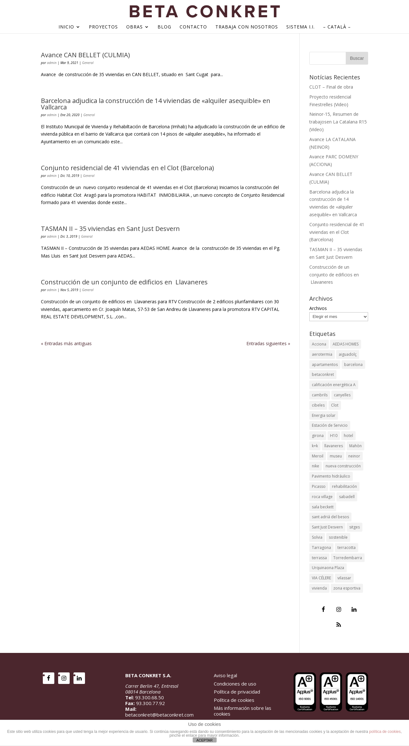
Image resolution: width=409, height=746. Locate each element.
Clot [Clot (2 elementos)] (334, 405)
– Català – (337, 27)
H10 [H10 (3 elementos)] (333, 435)
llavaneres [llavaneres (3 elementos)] (333, 445)
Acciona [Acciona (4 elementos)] (319, 344)
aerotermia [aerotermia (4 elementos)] (322, 354)
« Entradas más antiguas (66, 343)
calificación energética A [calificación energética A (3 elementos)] (334, 384)
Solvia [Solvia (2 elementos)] (317, 537)
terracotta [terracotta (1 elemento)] (346, 547)
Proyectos (103, 27)
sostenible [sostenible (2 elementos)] (338, 537)
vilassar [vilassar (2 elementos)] (344, 578)
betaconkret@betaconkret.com (159, 714)
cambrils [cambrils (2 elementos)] (320, 395)
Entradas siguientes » (268, 343)
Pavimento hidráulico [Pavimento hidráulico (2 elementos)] (331, 476)
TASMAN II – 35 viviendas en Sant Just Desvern (110, 228)
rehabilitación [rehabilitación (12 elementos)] (344, 486)
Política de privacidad (237, 691)
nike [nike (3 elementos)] (315, 466)
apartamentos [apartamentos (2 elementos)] (325, 364)
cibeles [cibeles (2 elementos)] (318, 405)
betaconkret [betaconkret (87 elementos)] (323, 374)
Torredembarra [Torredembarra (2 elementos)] (347, 557)
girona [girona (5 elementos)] (318, 435)
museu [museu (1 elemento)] (336, 456)
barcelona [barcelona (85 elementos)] (353, 364)
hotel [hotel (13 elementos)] (348, 435)
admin (52, 62)
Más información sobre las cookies (242, 711)
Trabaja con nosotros (246, 27)
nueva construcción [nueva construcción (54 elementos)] (343, 466)
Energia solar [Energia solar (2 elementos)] (324, 415)
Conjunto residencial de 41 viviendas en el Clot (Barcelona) (127, 167)
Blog (164, 27)
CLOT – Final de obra (331, 87)
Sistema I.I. (300, 27)
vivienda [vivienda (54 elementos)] (319, 588)
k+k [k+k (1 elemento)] (315, 445)
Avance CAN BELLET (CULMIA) (85, 55)
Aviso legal (225, 675)
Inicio (66, 27)
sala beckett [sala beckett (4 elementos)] (323, 507)
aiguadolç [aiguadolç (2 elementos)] (348, 354)
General (88, 62)
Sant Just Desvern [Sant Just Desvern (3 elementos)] (327, 527)
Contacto (193, 27)
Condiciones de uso (235, 683)
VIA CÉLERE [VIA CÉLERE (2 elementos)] (321, 578)
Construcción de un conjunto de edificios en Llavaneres (124, 282)
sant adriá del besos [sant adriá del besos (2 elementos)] (330, 517)
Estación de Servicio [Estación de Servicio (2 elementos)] (330, 425)
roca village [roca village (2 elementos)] (322, 496)
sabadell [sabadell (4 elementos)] (347, 496)
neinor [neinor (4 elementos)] (354, 456)
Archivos (318, 308)
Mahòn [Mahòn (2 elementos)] (355, 445)
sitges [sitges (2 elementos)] (354, 527)
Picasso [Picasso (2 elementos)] (319, 486)
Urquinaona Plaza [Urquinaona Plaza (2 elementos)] (328, 567)
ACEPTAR (204, 740)
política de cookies (385, 731)
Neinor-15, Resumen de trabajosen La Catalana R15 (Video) (338, 121)
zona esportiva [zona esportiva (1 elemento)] (346, 588)
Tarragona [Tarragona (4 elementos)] (321, 547)
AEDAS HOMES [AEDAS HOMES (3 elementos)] (346, 344)
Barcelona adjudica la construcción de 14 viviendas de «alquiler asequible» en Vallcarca (155, 103)
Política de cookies (234, 700)
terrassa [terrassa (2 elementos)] (319, 557)
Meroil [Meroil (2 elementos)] (317, 456)
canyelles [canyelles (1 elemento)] (342, 395)
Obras (134, 27)
